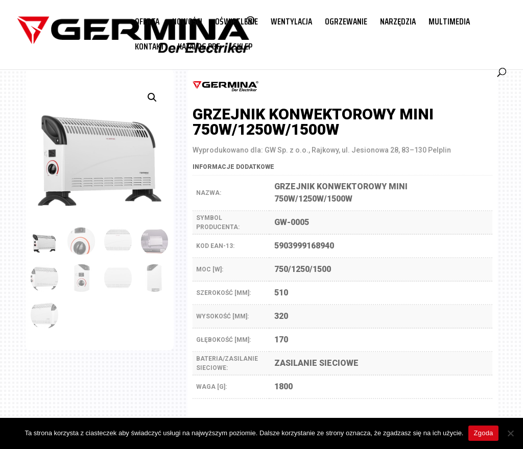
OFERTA (147, 23)
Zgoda (483, 433)
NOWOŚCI (187, 23)
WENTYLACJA (291, 23)
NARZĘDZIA (398, 23)
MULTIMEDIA (449, 23)
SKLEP (242, 48)
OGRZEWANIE (346, 23)
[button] (152, 97)
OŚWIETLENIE (236, 23)
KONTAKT (150, 48)
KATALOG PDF (199, 48)
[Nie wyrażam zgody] (510, 433)
